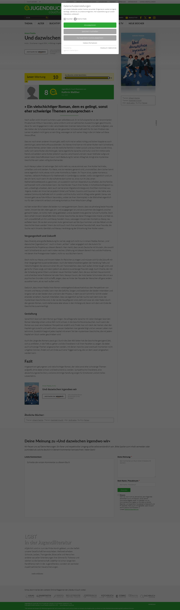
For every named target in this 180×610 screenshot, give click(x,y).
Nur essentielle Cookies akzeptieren (90, 38)
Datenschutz (112, 48)
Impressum (103, 48)
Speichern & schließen (90, 31)
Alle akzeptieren (90, 25)
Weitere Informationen (90, 43)
